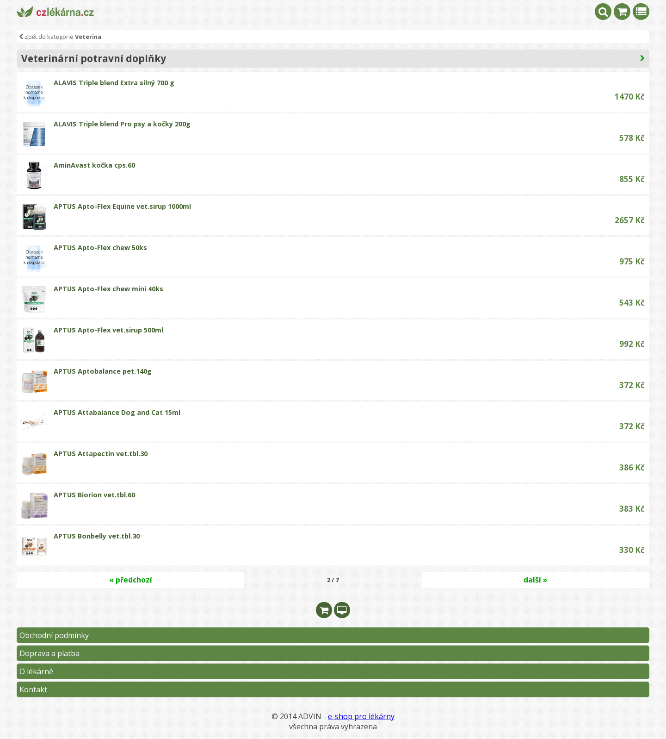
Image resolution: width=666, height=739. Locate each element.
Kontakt (33, 689)
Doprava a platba (49, 653)
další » (536, 580)
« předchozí (130, 580)
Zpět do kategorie (60, 36)
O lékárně (36, 671)
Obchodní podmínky (54, 635)
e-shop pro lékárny (361, 716)
